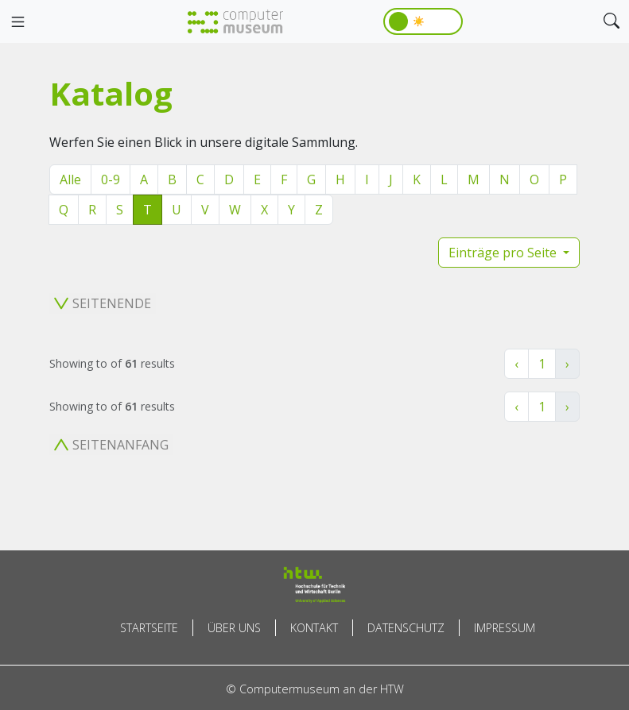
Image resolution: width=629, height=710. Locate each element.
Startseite (149, 627)
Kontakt (314, 627)
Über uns (234, 627)
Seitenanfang (111, 444)
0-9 (110, 179)
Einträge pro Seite (504, 252)
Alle (70, 179)
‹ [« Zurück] (516, 363)
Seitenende (102, 303)
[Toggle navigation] (17, 22)
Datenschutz (406, 627)
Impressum (504, 627)
